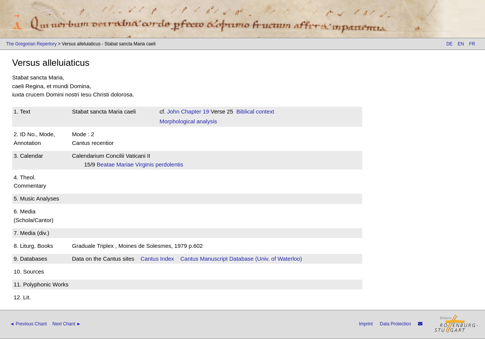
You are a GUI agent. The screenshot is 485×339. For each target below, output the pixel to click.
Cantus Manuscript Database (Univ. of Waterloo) (241, 258)
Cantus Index (157, 258)
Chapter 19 (194, 111)
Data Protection (395, 324)
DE (449, 44)
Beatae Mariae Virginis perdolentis (142, 164)
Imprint (366, 324)
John (173, 111)
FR (472, 44)
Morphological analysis (188, 121)
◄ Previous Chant (28, 324)
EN (461, 44)
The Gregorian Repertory (31, 44)
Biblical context (255, 111)
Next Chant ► (66, 324)
